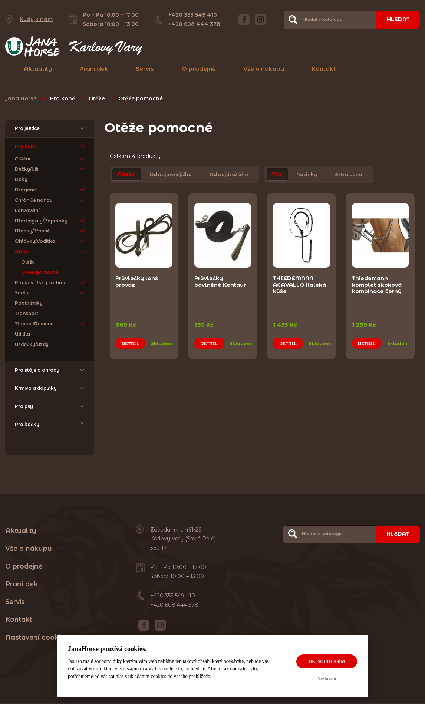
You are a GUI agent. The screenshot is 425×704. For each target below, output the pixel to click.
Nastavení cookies (36, 639)
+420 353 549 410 (192, 14)
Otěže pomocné (140, 98)
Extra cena (348, 174)
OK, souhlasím (327, 661)
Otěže (97, 98)
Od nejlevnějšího (170, 174)
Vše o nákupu (263, 68)
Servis (145, 68)
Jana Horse (21, 98)
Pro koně (62, 98)
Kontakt (324, 68)
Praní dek (93, 68)
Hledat (397, 19)
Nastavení (326, 678)
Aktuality (38, 68)
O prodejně (199, 68)
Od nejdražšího (229, 174)
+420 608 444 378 (194, 24)
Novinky (306, 174)
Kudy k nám (36, 19)
